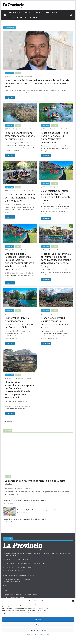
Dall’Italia (33, 17)
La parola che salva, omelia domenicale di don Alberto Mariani (35, 482)
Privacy (5, 586)
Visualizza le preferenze (38, 630)
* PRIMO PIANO (14, 13)
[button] (73, 601)
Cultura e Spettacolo (17, 17)
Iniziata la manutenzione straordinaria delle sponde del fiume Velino (20, 135)
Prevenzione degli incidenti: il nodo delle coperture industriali (37, 510)
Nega (38, 625)
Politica (46, 13)
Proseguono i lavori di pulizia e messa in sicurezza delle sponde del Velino (56, 322)
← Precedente (8, 422)
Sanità (54, 13)
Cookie (5, 591)
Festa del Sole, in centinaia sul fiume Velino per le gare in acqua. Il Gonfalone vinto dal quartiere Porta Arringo (56, 260)
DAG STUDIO (19, 597)
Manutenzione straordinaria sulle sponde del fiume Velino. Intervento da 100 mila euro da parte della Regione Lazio (20, 389)
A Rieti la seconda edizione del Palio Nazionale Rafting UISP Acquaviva (20, 197)
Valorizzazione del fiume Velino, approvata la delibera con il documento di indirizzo (56, 195)
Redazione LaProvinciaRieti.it (25, 76)
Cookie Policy (30, 634)
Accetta (38, 619)
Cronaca (36, 13)
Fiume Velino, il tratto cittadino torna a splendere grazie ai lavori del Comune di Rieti (19, 322)
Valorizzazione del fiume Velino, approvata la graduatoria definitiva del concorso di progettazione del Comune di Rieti (37, 83)
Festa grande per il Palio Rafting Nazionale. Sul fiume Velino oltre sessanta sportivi (54, 137)
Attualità (26, 13)
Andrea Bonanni (21, 250)
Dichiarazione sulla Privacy (42, 634)
